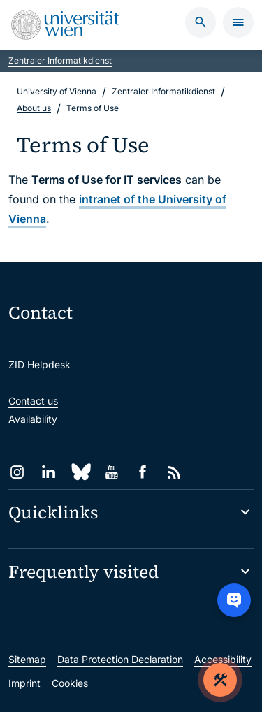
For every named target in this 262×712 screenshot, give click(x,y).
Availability (32, 419)
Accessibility (223, 659)
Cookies (70, 683)
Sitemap (27, 659)
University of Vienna (56, 91)
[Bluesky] (80, 472)
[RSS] (174, 472)
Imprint (24, 683)
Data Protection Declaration (120, 659)
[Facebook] (143, 472)
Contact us (33, 401)
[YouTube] (111, 472)
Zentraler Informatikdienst (60, 60)
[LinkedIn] (48, 472)
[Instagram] (17, 472)
